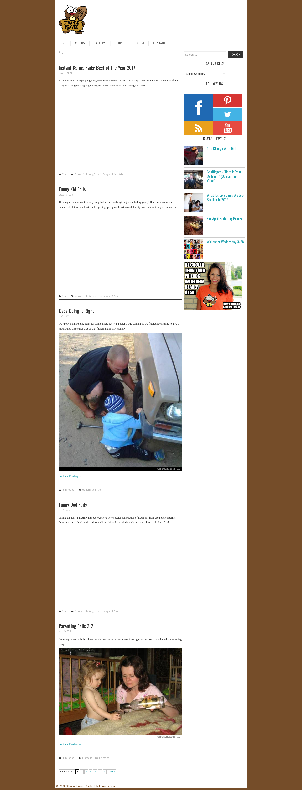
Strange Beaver (75, 786)
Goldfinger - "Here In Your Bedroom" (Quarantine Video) (224, 176)
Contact (159, 42)
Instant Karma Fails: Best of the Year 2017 (97, 67)
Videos (80, 42)
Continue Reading (70, 476)
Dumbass (78, 174)
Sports (116, 174)
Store (119, 42)
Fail (84, 174)
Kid (100, 174)
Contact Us (92, 786)
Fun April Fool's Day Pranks (225, 218)
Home (62, 42)
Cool (84, 489)
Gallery (100, 42)
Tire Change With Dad (221, 148)
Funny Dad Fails (73, 504)
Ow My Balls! (108, 174)
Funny (96, 174)
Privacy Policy (109, 786)
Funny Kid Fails (72, 189)
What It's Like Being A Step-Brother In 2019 (225, 197)
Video (64, 174)
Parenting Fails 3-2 (76, 626)
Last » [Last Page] (111, 771)
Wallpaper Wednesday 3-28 (225, 241)
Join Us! (138, 42)
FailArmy (89, 174)
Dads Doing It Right (76, 310)
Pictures (71, 489)
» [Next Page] (104, 771)
